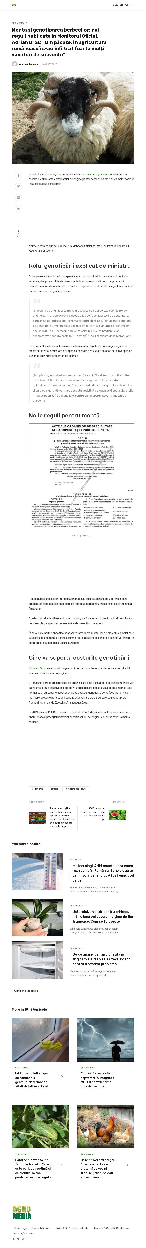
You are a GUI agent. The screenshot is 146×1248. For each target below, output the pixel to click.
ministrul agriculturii (97, 174)
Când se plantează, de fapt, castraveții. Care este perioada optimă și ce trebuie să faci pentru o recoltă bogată (33, 1168)
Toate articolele (41, 1228)
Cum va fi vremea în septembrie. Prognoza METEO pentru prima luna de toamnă (97, 1080)
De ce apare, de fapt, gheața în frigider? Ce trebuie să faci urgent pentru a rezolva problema (101, 959)
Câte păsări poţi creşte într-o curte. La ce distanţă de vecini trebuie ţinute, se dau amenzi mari (98, 1168)
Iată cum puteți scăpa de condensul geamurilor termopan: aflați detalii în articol (31, 1080)
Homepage (20, 1228)
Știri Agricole (19, 23)
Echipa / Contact (24, 1233)
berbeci (54, 789)
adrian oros (37, 789)
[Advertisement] (81, 215)
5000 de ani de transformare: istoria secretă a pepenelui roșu (93, 814)
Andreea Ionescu (28, 64)
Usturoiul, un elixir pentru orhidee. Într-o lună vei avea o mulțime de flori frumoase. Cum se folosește (103, 916)
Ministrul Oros (37, 668)
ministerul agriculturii (76, 789)
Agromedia (75, 860)
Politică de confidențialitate (72, 1228)
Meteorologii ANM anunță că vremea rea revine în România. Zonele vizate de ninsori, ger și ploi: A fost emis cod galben (103, 873)
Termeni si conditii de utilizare (111, 1228)
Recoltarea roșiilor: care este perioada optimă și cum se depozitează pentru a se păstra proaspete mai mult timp (62, 817)
